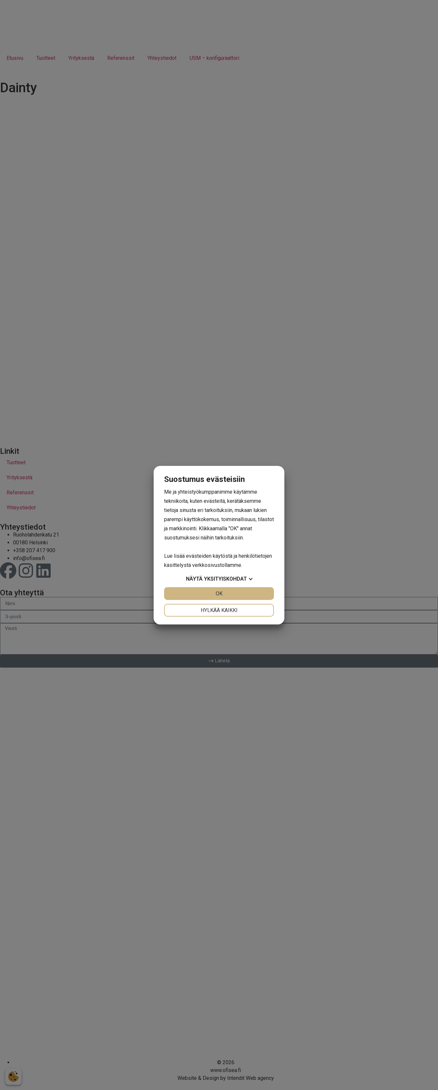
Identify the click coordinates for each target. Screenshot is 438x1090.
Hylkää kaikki (219, 610)
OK (219, 593)
